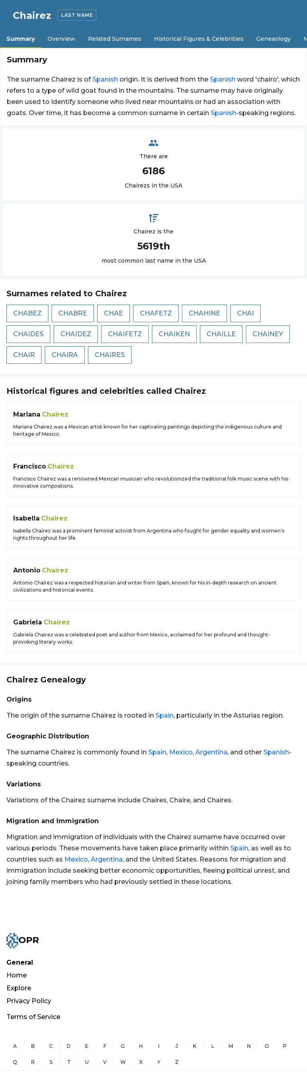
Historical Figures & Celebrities (198, 38)
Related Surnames (114, 38)
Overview (61, 38)
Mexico (181, 752)
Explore (18, 988)
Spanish (105, 79)
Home (16, 975)
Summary (20, 38)
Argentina (211, 752)
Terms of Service (33, 1017)
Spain (164, 715)
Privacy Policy (28, 1001)
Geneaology (273, 38)
